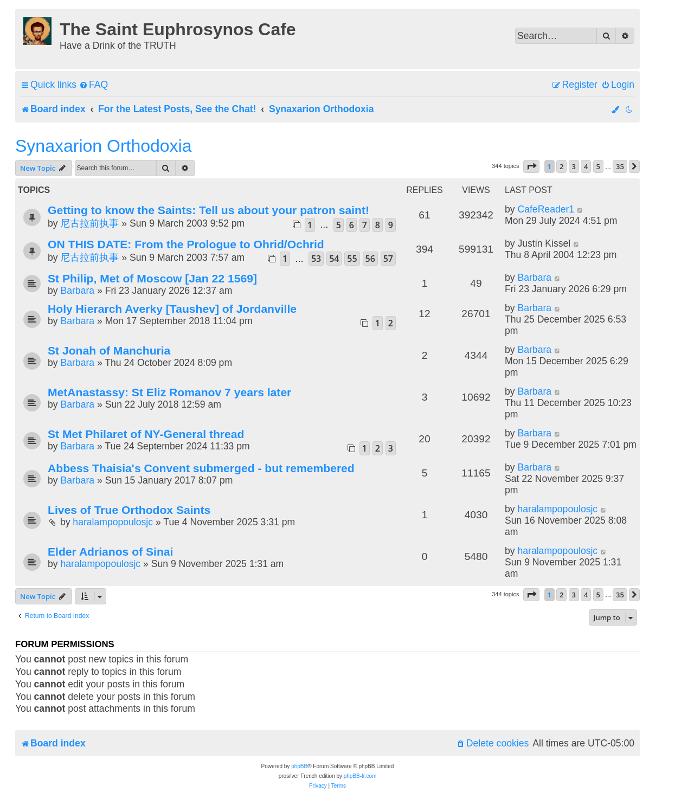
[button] (531, 166)
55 (352, 259)
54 (334, 259)
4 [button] (586, 166)
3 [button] (574, 166)
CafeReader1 (545, 209)
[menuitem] (93, 84)
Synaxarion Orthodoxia (103, 146)
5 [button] (598, 166)
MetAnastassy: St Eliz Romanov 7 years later (169, 392)
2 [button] (561, 166)
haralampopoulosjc (113, 522)
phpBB (299, 766)
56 (370, 259)
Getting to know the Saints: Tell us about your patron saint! (208, 210)
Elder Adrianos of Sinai (110, 551)
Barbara (77, 290)
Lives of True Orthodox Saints (129, 510)
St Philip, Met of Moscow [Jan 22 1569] (152, 278)
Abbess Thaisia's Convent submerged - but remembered (201, 468)
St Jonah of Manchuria (109, 350)
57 (388, 259)
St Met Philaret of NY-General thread (146, 434)
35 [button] (620, 166)
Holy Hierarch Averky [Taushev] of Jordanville (172, 308)
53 (316, 259)
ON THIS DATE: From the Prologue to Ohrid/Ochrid (186, 244)
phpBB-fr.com (360, 776)
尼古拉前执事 (89, 223)
